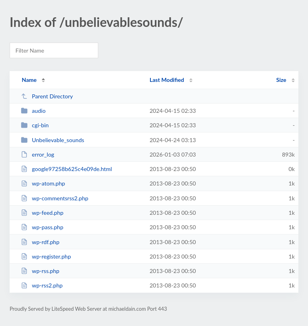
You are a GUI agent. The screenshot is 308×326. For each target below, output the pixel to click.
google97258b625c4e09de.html (66, 168)
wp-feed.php (42, 212)
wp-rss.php (40, 270)
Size (281, 79)
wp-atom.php (43, 183)
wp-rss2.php (42, 285)
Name (29, 79)
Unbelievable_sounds (52, 140)
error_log (37, 154)
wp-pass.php (42, 227)
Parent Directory (47, 96)
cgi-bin (35, 125)
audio (33, 110)
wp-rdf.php (40, 241)
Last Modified (167, 79)
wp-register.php (46, 256)
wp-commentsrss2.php (54, 198)
